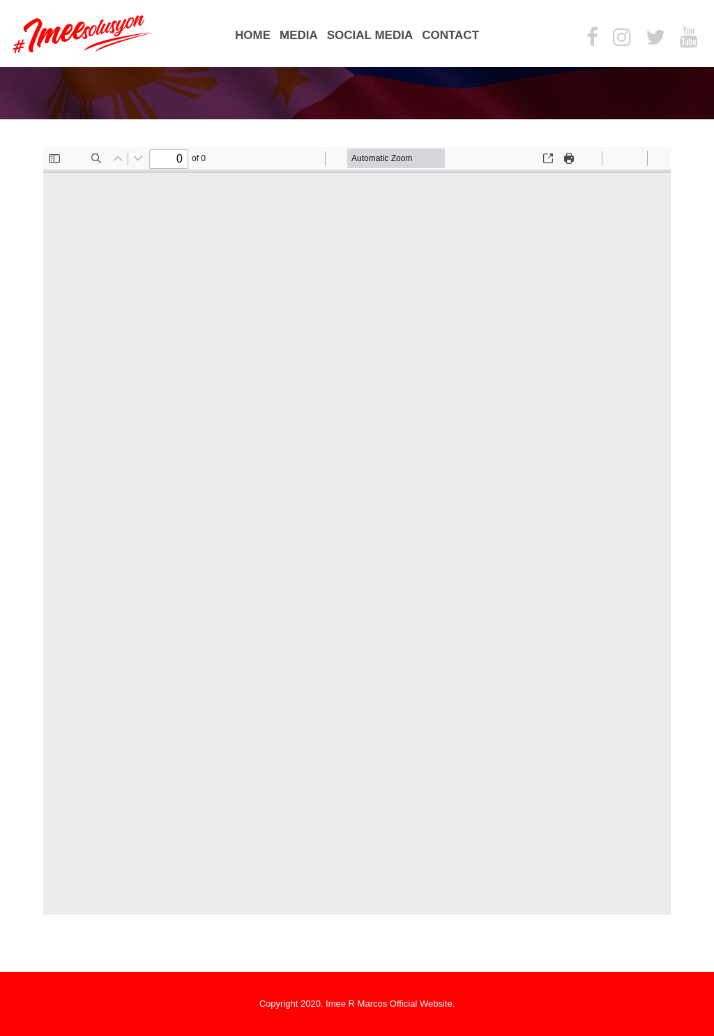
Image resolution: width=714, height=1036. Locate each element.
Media (299, 35)
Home (253, 35)
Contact (450, 35)
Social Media (370, 35)
